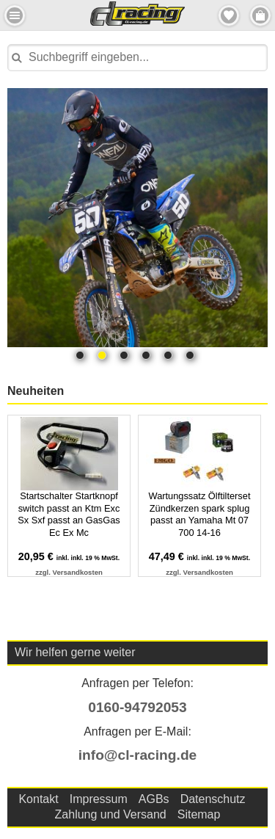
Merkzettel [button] (229, 15)
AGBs (154, 799)
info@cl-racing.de (137, 755)
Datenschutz (213, 799)
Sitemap (199, 814)
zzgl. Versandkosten (69, 572)
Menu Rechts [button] (260, 15)
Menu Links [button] (15, 15)
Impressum (99, 799)
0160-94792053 (137, 707)
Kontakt (38, 799)
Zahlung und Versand (110, 814)
